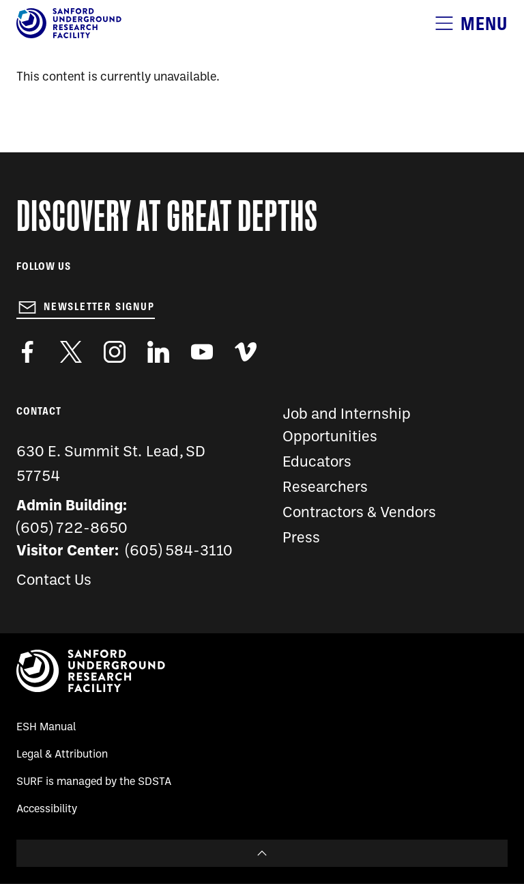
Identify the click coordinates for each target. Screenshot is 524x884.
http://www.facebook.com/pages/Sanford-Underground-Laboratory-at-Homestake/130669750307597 (27, 352)
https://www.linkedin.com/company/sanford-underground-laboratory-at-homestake (158, 352)
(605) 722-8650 (72, 529)
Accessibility (46, 809)
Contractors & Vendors (359, 513)
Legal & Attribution (62, 754)
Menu (484, 23)
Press (301, 539)
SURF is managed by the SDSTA (93, 782)
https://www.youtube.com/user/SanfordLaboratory (202, 352)
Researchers (325, 488)
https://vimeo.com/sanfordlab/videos (246, 352)
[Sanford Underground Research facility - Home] (68, 35)
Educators (316, 463)
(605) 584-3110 (179, 552)
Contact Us (53, 581)
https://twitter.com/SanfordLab (71, 352)
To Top (262, 853)
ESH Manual (46, 727)
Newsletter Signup (99, 307)
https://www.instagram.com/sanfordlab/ (115, 352)
